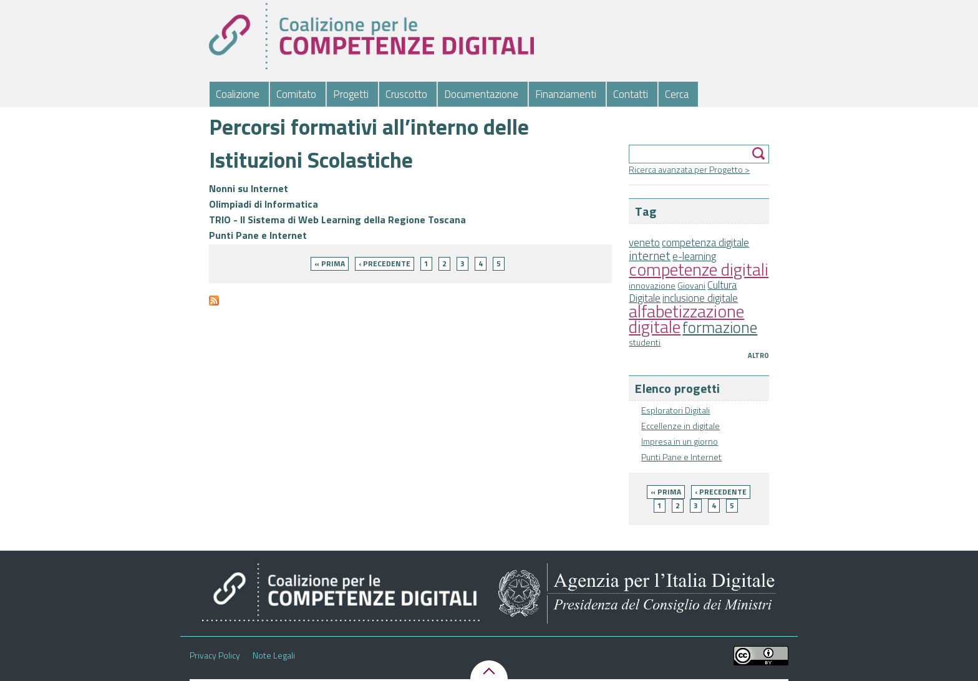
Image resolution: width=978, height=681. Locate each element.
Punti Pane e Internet (681, 456)
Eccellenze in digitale (680, 425)
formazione (719, 327)
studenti (645, 342)
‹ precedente (721, 492)
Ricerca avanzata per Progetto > (689, 169)
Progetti (351, 94)
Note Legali (274, 655)
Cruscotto (406, 94)
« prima (666, 492)
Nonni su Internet (248, 188)
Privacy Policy (215, 655)
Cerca (677, 94)
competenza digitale (705, 242)
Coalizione (237, 94)
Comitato (296, 94)
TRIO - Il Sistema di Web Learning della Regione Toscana (337, 219)
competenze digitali (698, 269)
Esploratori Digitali (675, 410)
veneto (644, 242)
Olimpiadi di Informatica (263, 203)
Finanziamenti (565, 94)
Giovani (691, 285)
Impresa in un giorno (679, 441)
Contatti (630, 94)
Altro (758, 355)
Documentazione (481, 94)
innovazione (652, 285)
